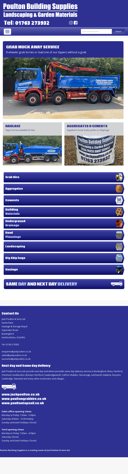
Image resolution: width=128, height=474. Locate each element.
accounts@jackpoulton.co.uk (16, 358)
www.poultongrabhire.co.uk (24, 399)
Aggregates (14, 189)
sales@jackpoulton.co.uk (14, 355)
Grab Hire (12, 177)
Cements (12, 200)
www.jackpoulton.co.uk (21, 395)
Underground (15, 223)
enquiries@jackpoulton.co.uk (16, 351)
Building (12, 212)
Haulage (11, 269)
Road (13, 235)
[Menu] (7, 31)
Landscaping (15, 246)
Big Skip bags (15, 258)
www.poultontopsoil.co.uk (23, 403)
